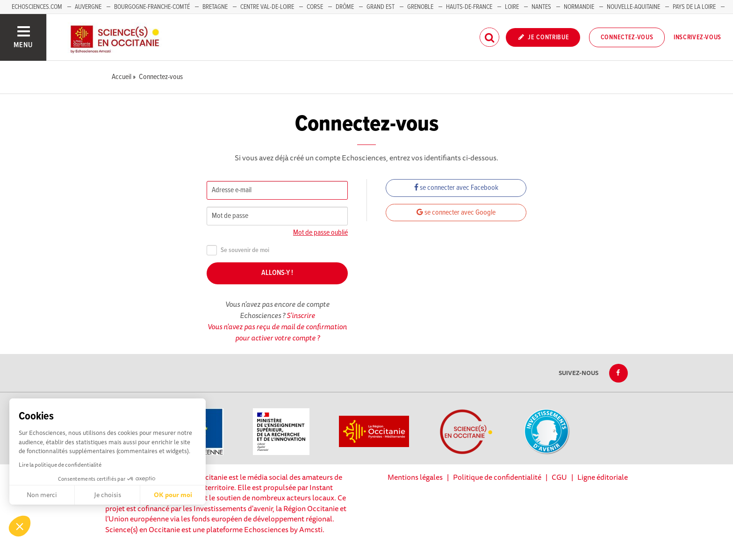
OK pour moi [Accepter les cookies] (173, 495)
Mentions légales (415, 477)
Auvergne (88, 7)
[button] (19, 526)
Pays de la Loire (694, 7)
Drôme (345, 7)
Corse (315, 7)
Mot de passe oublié (320, 233)
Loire (512, 7)
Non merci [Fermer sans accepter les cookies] (42, 495)
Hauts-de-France (469, 7)
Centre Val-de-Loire (267, 7)
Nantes (541, 7)
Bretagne (215, 7)
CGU (559, 477)
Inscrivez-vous (697, 37)
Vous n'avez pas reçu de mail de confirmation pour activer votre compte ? (277, 332)
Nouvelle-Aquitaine (633, 7)
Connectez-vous (627, 37)
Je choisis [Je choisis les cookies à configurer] (107, 495)
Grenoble (421, 7)
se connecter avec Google (456, 212)
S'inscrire (301, 315)
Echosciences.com (37, 7)
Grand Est (380, 7)
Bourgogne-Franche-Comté (152, 7)
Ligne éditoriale (602, 477)
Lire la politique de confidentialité (60, 464)
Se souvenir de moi (238, 250)
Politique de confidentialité (497, 477)
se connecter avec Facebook (456, 188)
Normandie (579, 7)
